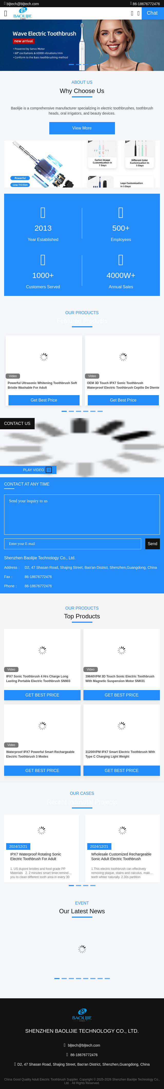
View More (82, 128)
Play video (37, 470)
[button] (64, 411)
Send (152, 544)
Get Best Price (44, 400)
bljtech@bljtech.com (21, 3)
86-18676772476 (145, 3)
